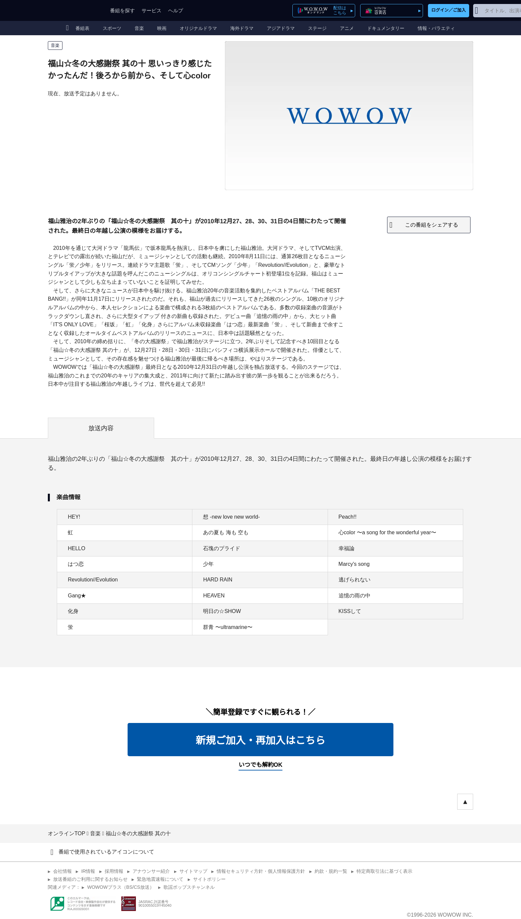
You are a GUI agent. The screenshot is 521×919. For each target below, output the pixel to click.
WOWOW (72, 10)
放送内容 (101, 428)
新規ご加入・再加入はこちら (260, 740)
